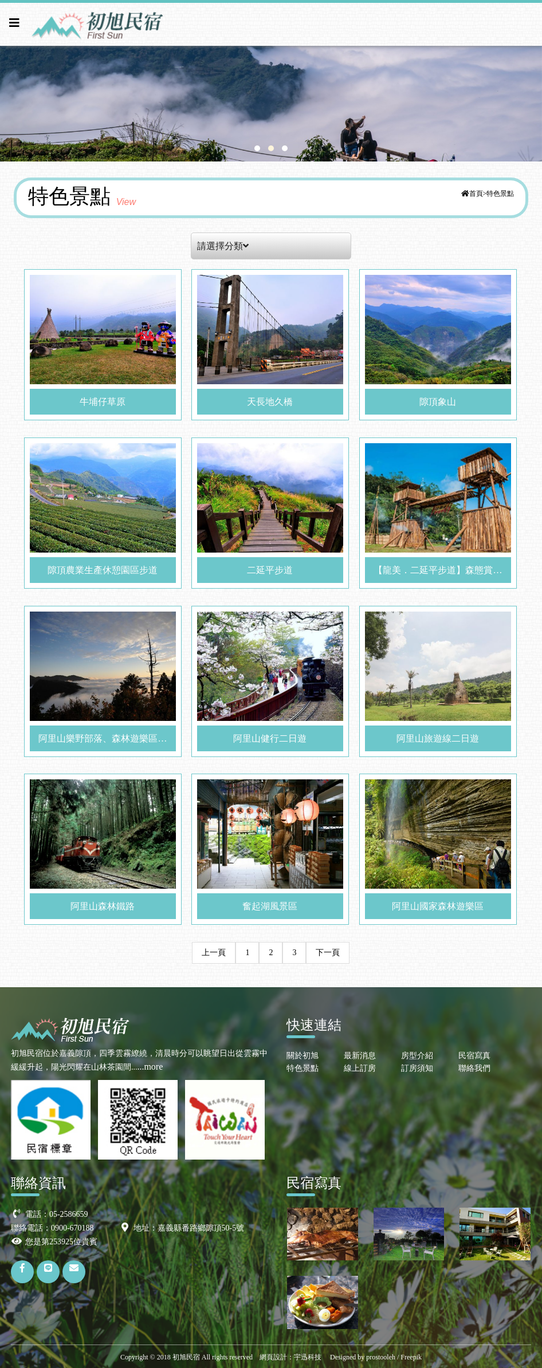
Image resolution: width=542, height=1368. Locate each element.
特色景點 (500, 194)
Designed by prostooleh (359, 1357)
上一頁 (214, 952)
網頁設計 (273, 1357)
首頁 (476, 194)
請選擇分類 (223, 246)
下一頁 (328, 952)
